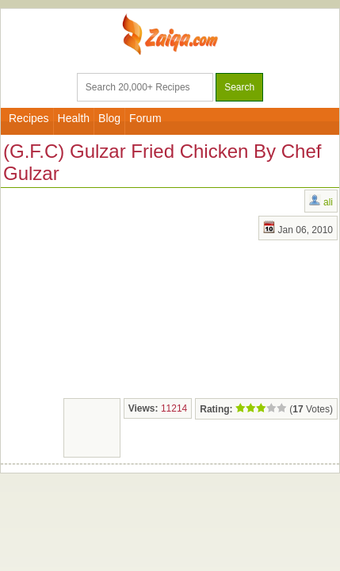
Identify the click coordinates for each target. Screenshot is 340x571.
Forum (145, 118)
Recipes (29, 118)
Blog (109, 118)
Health (74, 118)
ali (328, 202)
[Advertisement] (120, 291)
